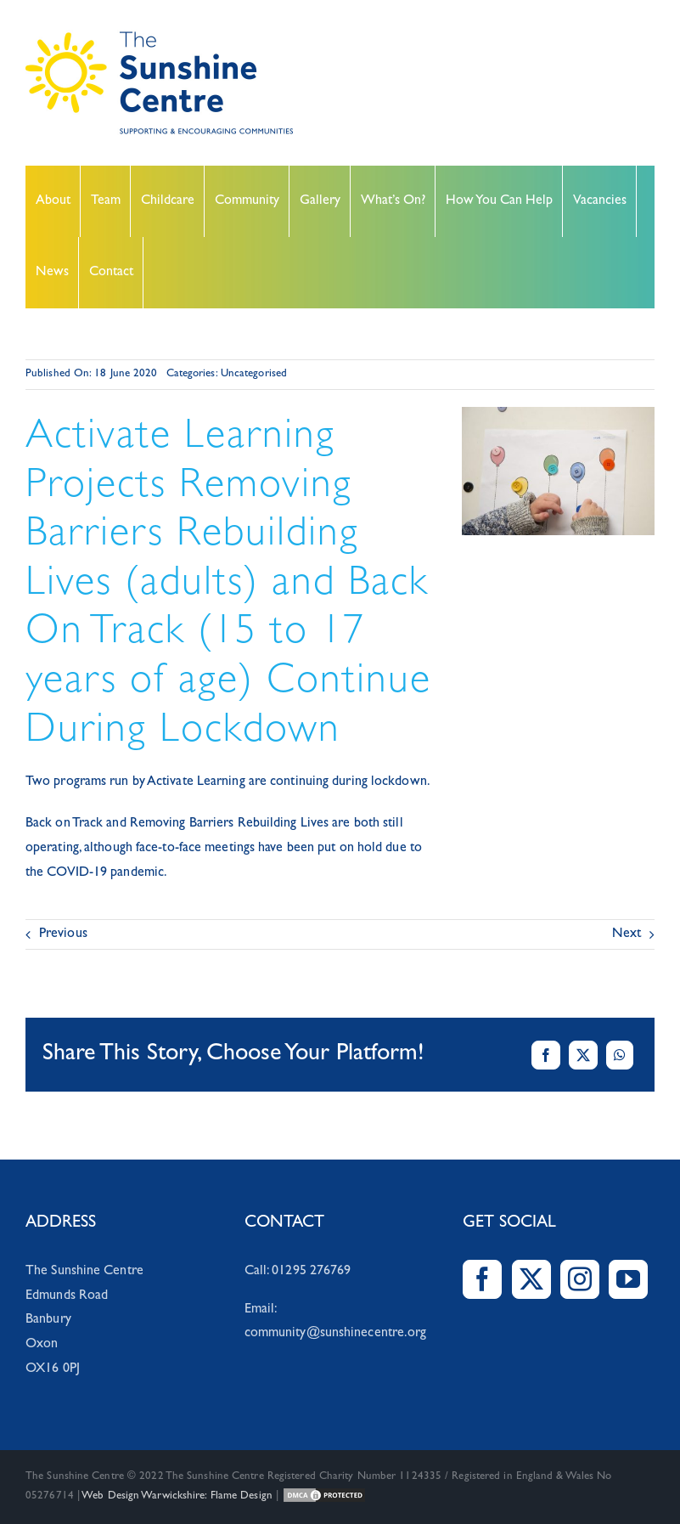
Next (626, 934)
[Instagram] (579, 1279)
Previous (63, 934)
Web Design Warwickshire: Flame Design (177, 1496)
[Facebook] (546, 1055)
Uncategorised (254, 374)
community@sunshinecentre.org (335, 1334)
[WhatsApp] (620, 1055)
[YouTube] (628, 1279)
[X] (583, 1055)
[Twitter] (531, 1279)
